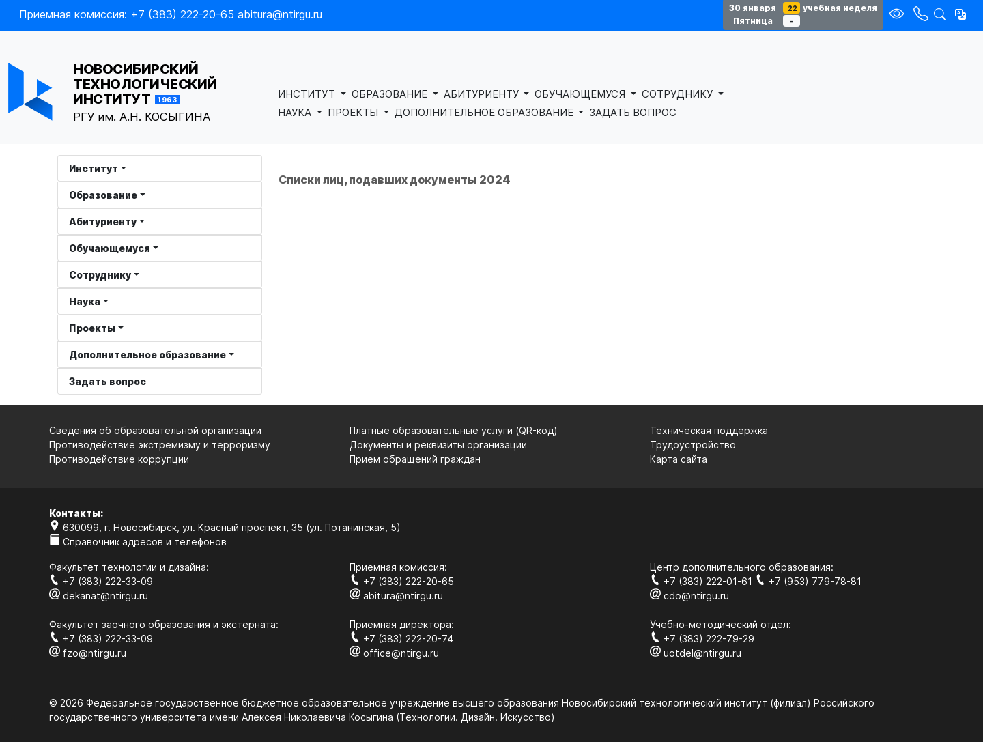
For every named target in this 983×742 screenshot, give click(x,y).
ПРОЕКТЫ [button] (354, 112)
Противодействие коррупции (119, 459)
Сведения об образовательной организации (155, 430)
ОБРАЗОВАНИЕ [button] (391, 93)
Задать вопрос (107, 381)
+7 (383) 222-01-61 (702, 581)
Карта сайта (678, 459)
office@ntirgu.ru (394, 653)
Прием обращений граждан (415, 459)
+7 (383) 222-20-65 (402, 581)
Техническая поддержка (709, 430)
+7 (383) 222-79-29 (702, 638)
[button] (960, 14)
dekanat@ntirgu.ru (98, 595)
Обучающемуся (109, 248)
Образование (103, 195)
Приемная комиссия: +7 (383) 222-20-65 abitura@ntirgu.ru (170, 14)
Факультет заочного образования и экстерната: (164, 624)
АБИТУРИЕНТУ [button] (483, 93)
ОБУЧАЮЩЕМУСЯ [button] (581, 93)
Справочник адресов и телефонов (138, 541)
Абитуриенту (103, 221)
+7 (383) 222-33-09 (101, 581)
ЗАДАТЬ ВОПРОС (632, 112)
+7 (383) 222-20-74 (401, 638)
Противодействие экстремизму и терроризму (159, 445)
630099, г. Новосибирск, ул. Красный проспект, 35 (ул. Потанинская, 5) (225, 527)
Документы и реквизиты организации (438, 445)
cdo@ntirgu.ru (689, 595)
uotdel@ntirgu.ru (695, 653)
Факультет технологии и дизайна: (129, 567)
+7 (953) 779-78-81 (808, 581)
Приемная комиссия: (398, 567)
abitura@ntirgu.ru (396, 595)
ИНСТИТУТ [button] (308, 93)
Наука (84, 301)
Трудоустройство (693, 445)
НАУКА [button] (296, 112)
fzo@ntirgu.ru (87, 653)
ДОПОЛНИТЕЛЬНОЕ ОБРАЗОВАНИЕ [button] (485, 112)
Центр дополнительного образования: (742, 567)
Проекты (92, 328)
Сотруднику (100, 275)
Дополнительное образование (147, 354)
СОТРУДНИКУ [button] (678, 93)
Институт (93, 168)
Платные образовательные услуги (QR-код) (454, 430)
